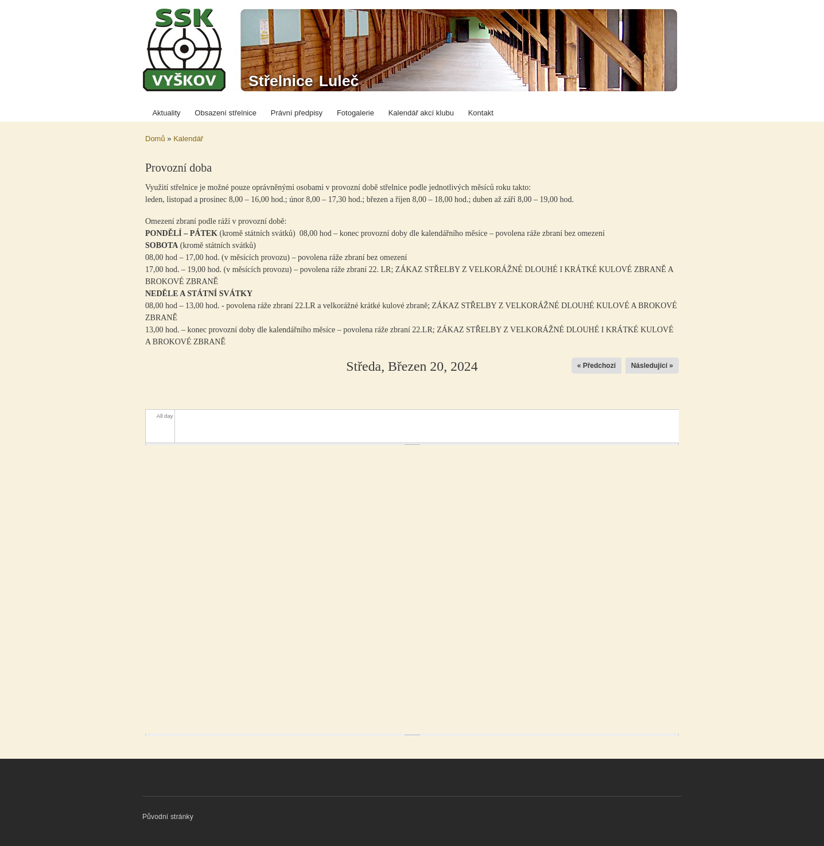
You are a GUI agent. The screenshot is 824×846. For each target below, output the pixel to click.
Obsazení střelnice (225, 112)
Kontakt (480, 112)
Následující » (652, 366)
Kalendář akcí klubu (421, 112)
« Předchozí (596, 366)
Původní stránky (167, 817)
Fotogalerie (355, 112)
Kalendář (188, 138)
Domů (155, 138)
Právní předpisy (296, 112)
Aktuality (166, 112)
